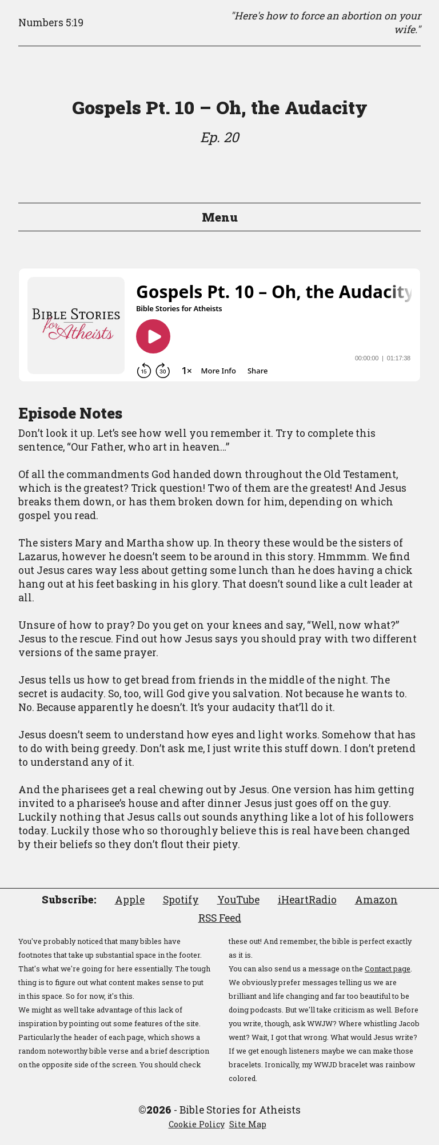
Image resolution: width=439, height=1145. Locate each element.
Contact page (387, 968)
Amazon (376, 899)
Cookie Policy (197, 1124)
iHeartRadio (307, 899)
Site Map (247, 1124)
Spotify (181, 899)
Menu (220, 217)
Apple (130, 899)
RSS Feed (219, 918)
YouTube (238, 899)
